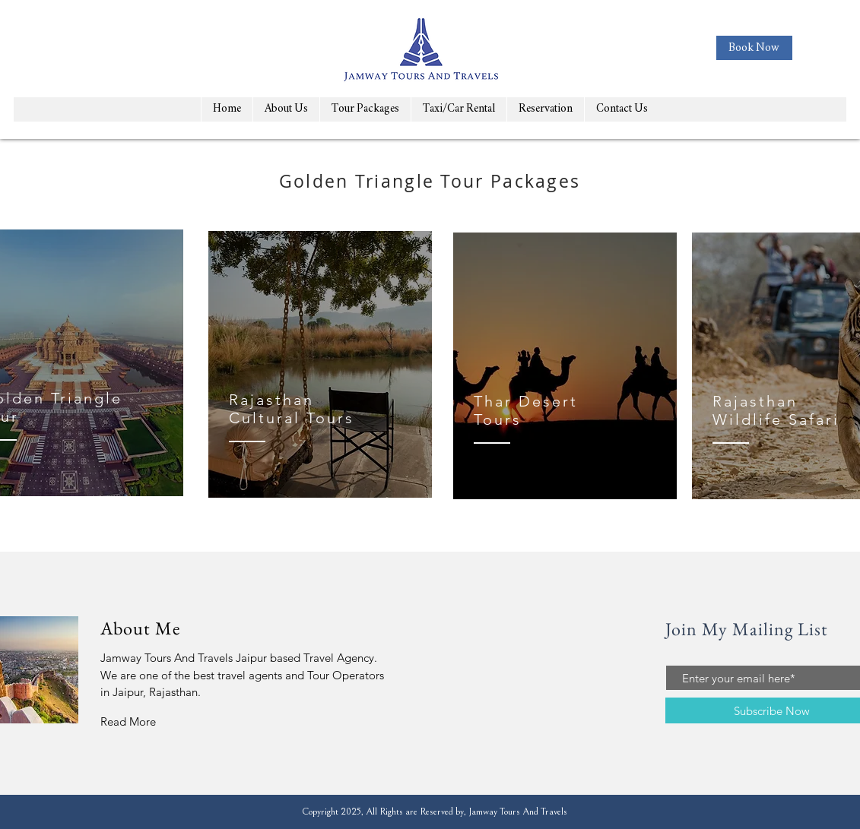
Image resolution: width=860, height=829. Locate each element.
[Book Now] (754, 48)
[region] (320, 364)
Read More (128, 721)
